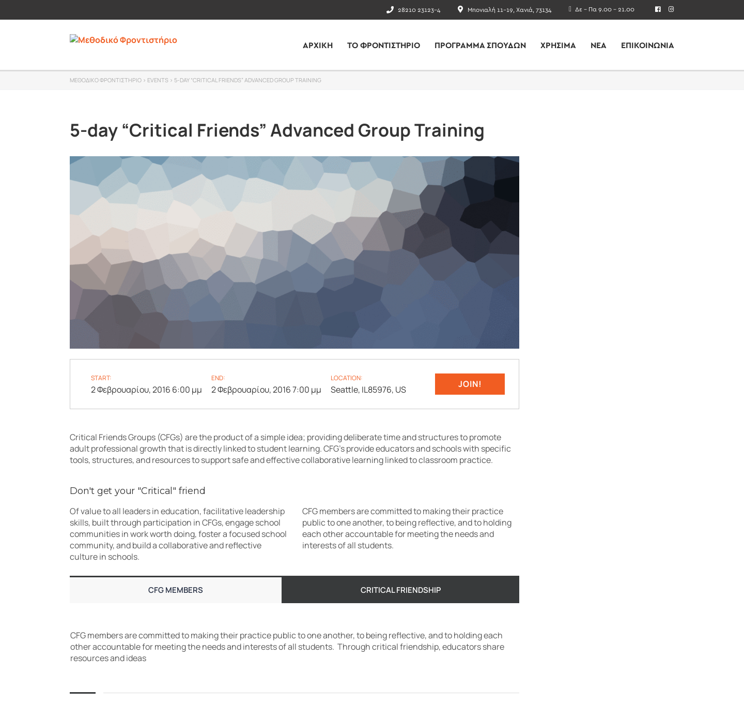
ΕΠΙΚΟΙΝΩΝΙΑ (647, 45)
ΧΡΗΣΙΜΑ (558, 45)
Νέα (599, 45)
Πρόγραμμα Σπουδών (480, 45)
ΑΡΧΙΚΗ (318, 45)
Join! (470, 384)
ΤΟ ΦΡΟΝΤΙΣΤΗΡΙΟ (383, 45)
